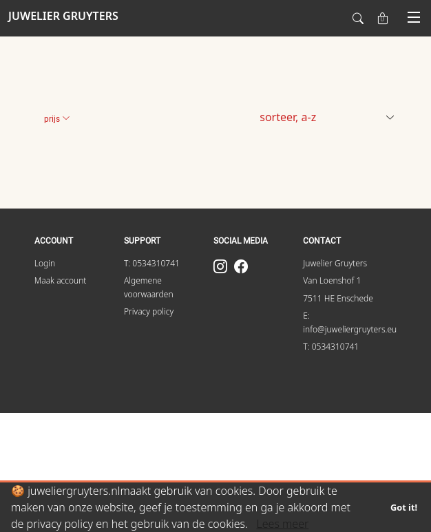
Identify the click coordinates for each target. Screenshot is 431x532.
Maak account (60, 280)
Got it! (403, 507)
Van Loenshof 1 (332, 280)
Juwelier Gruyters (335, 263)
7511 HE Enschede (338, 298)
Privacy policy (149, 311)
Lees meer (282, 523)
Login (44, 263)
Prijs (57, 119)
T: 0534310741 (152, 263)
